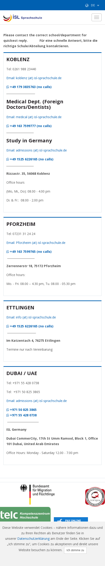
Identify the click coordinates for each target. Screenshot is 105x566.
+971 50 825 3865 (21, 409)
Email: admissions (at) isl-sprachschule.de (36, 150)
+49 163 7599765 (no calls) (29, 251)
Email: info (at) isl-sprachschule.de (31, 317)
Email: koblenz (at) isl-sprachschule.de (34, 78)
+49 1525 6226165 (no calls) (29, 159)
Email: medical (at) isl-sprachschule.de (34, 117)
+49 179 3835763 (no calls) (29, 87)
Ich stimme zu (75, 550)
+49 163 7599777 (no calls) (29, 126)
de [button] (92, 5)
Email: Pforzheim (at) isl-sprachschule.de (35, 242)
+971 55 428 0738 (21, 415)
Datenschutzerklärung (33, 538)
